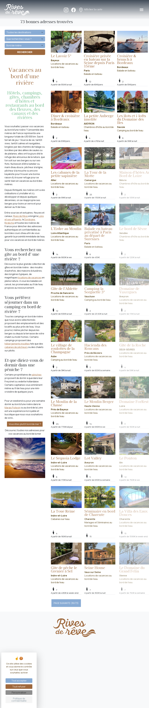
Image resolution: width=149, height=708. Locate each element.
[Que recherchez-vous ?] (25, 39)
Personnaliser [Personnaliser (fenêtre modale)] (19, 692)
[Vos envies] (25, 45)
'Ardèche (9, 222)
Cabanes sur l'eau (70, 503)
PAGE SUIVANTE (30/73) (66, 603)
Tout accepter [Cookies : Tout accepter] (19, 680)
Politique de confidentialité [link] (18, 699)
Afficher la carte (90, 9)
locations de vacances (29, 277)
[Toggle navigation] (141, 10)
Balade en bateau (99, 53)
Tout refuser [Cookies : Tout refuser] (19, 686)
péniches (36, 374)
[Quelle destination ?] (25, 32)
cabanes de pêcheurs (16, 347)
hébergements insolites (17, 343)
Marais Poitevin (12, 407)
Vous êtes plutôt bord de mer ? (25, 424)
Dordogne (29, 219)
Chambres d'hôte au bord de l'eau (99, 111)
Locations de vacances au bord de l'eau (66, 50)
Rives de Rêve (20, 216)
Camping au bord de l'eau (132, 111)
